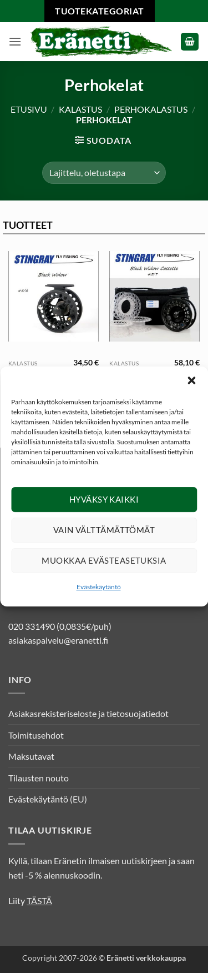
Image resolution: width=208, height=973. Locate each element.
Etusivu (29, 109)
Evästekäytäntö (99, 593)
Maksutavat (31, 756)
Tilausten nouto (38, 778)
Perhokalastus (150, 109)
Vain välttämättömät (104, 536)
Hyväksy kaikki (104, 505)
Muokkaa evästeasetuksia (104, 566)
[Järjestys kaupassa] (104, 173)
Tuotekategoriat (99, 11)
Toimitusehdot (36, 735)
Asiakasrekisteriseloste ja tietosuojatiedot (88, 713)
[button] (191, 386)
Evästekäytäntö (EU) (47, 799)
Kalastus (80, 109)
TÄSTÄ (39, 900)
